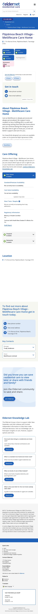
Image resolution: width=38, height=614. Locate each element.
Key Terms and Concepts (10, 550)
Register (25, 14)
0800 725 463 (9, 597)
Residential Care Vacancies (10, 553)
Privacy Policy (27, 609)
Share (16, 78)
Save (9, 78)
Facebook (5, 579)
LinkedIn (5, 580)
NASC (5, 548)
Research (6, 551)
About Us (19, 14)
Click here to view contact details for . (13, 573)
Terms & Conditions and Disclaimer (15, 609)
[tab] (19, 175)
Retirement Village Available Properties (13, 554)
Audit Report (8, 225)
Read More (7, 145)
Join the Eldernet (10, 74)
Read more (9, 449)
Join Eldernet (9, 399)
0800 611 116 (9, 601)
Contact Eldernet (7, 557)
